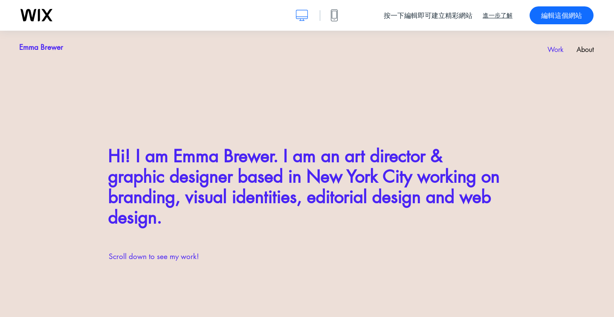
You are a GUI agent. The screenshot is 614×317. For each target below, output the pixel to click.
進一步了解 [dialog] (498, 15)
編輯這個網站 (561, 15)
